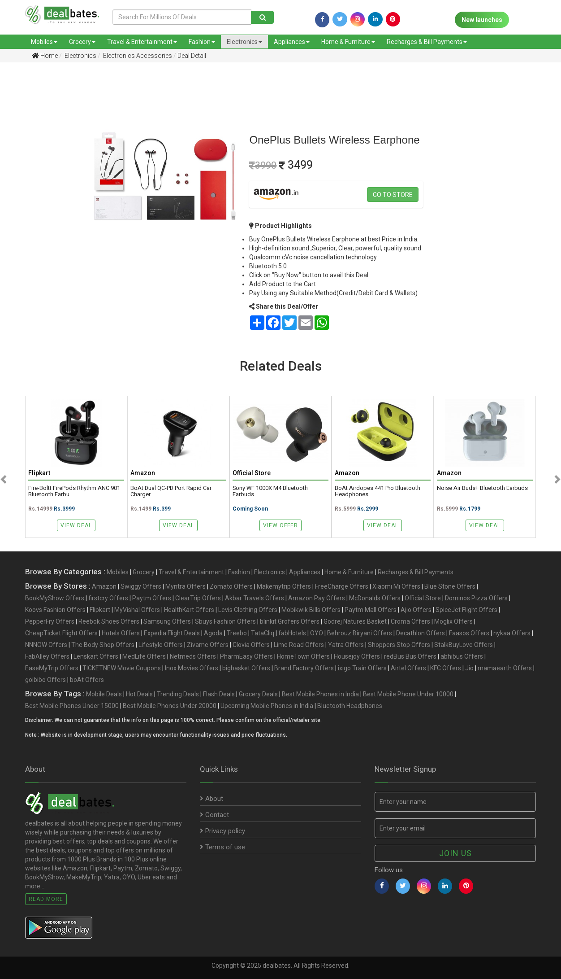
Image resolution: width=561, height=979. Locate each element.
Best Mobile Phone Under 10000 (408, 694)
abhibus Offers (461, 656)
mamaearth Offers (505, 668)
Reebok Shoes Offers (108, 621)
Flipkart (100, 609)
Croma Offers (410, 621)
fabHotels (292, 633)
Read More (46, 899)
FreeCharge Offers (341, 586)
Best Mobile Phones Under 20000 (169, 705)
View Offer (280, 525)
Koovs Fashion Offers (55, 609)
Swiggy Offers (141, 586)
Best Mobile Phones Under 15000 (72, 705)
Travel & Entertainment (142, 41)
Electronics (244, 41)
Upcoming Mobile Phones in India (266, 705)
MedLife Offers (144, 656)
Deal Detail (191, 55)
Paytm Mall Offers (371, 609)
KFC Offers (445, 668)
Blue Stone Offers (449, 586)
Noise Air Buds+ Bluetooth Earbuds (482, 488)
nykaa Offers (512, 633)
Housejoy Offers (357, 656)
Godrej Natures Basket (355, 621)
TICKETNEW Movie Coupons (121, 668)
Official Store (423, 598)
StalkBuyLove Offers (463, 644)
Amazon (104, 586)
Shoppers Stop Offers (399, 644)
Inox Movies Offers (191, 668)
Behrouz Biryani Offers (359, 633)
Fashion (202, 41)
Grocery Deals (258, 694)
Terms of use (222, 847)
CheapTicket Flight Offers (61, 633)
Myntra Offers (185, 586)
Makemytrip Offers (284, 586)
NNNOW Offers (46, 644)
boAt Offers (87, 679)
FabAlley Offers (47, 656)
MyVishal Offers (137, 609)
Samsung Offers (167, 621)
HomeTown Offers (303, 656)
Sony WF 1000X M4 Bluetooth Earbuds (270, 491)
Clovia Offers (251, 644)
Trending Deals (178, 694)
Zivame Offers (208, 644)
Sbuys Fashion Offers (225, 621)
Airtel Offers (408, 668)
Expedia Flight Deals (172, 633)
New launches (482, 19)
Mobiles (44, 41)
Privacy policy (222, 831)
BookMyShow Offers (54, 598)
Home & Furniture (348, 41)
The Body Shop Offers (102, 644)
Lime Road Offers (299, 644)
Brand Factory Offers (304, 668)
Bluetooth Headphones (349, 705)
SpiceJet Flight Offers (466, 609)
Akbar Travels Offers (254, 598)
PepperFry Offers (49, 621)
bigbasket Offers (246, 668)
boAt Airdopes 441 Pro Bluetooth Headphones (377, 491)
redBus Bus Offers (410, 656)
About (211, 799)
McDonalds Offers (375, 598)
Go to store (393, 194)
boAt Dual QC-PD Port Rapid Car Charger (170, 491)
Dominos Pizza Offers (476, 598)
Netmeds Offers (193, 656)
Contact (214, 815)
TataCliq (262, 633)
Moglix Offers (453, 621)
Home (45, 55)
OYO (316, 633)
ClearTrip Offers (198, 598)
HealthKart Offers (189, 609)
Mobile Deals (104, 694)
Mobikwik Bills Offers (311, 609)
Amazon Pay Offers (316, 598)
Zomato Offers (231, 586)
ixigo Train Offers (362, 668)
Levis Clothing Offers (247, 609)
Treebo (237, 633)
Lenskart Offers (95, 656)
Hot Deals (139, 694)
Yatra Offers (346, 644)
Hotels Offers (121, 633)
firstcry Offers (108, 598)
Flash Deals (219, 694)
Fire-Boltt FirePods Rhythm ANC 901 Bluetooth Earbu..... (74, 491)
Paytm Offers (151, 598)
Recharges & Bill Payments (427, 41)
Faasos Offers (469, 633)
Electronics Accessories (137, 55)
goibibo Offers (45, 679)
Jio (469, 668)
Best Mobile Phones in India (320, 694)
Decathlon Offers (420, 633)
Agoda (213, 633)
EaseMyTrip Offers (51, 668)
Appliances (292, 41)
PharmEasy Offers (246, 656)
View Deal (76, 525)
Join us (455, 853)
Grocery (82, 41)
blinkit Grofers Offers (289, 621)
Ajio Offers (416, 609)
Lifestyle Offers (160, 644)
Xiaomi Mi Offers (396, 586)
